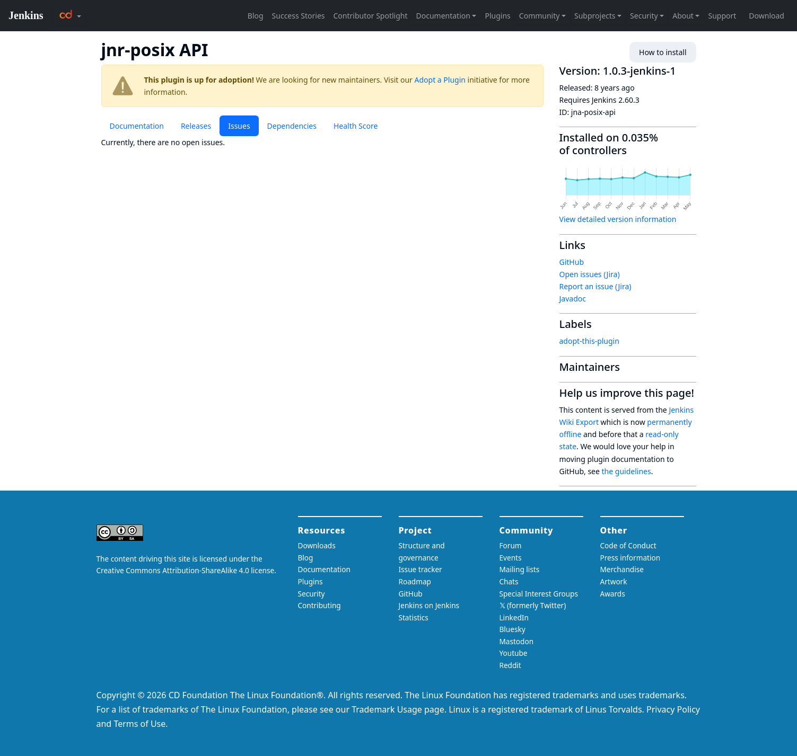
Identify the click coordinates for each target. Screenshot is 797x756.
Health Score (356, 126)
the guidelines (626, 471)
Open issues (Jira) (589, 274)
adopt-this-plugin (589, 341)
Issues (239, 126)
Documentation (137, 126)
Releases (196, 126)
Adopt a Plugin (440, 80)
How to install (662, 52)
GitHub (571, 262)
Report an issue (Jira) (595, 286)
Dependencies (292, 126)
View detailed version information (618, 219)
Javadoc (572, 298)
